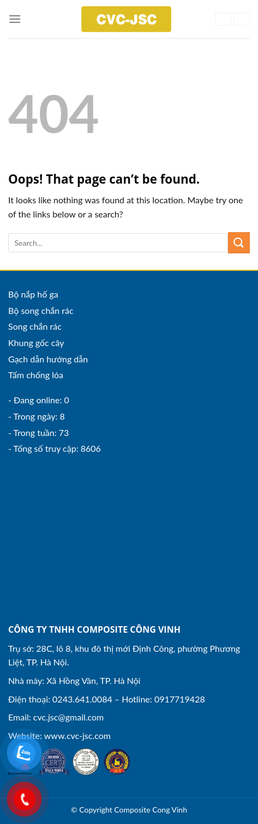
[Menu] (14, 18)
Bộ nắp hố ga (33, 294)
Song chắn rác (35, 326)
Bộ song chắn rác (41, 310)
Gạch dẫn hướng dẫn (48, 359)
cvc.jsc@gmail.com (68, 717)
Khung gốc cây (36, 342)
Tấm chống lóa (35, 374)
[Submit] (239, 242)
